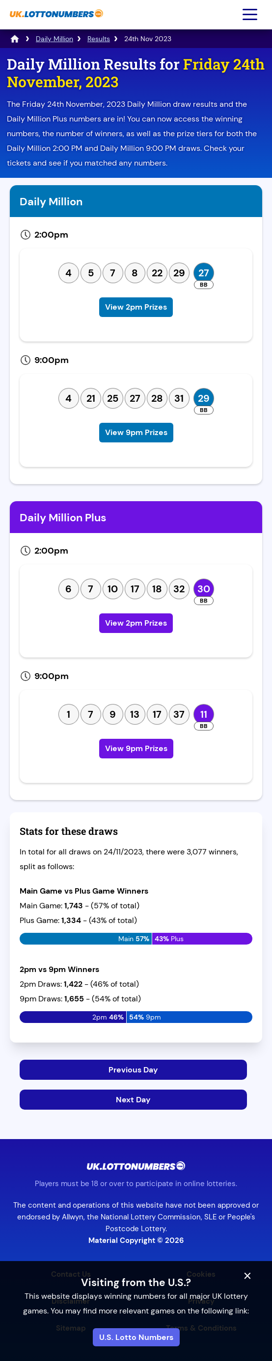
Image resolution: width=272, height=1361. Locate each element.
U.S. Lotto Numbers (136, 1337)
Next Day (133, 1099)
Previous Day (133, 1070)
